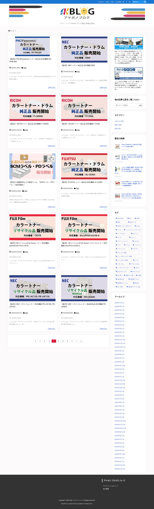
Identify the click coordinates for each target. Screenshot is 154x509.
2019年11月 (120, 469)
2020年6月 (119, 443)
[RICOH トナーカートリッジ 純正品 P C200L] (84, 108)
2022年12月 (120, 340)
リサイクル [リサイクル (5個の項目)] (120, 264)
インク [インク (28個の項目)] (119, 230)
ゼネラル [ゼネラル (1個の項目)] (136, 241)
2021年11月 (120, 384)
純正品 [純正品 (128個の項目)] (137, 283)
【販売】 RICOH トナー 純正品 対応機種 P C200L (80, 124)
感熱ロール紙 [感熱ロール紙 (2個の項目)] (129, 275)
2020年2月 (119, 458)
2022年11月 (120, 343)
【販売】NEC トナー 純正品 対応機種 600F (78, 65)
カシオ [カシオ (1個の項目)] (119, 237)
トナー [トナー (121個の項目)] (119, 245)
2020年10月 (120, 428)
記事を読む (52, 87)
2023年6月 (119, 317)
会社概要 (118, 2)
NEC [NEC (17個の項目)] (118, 222)
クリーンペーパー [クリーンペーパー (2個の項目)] (122, 241)
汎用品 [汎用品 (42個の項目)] (140, 275)
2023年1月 (119, 336)
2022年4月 (119, 369)
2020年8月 (119, 435)
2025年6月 (119, 306)
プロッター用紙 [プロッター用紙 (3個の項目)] (122, 252)
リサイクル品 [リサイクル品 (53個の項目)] (135, 264)
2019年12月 (120, 465)
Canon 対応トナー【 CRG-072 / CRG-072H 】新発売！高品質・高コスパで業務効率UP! (132, 183)
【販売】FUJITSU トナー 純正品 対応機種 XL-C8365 (81, 182)
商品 (107, 2)
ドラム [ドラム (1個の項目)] (128, 245)
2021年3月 (119, 413)
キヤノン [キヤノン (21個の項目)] (133, 237)
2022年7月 (119, 358)
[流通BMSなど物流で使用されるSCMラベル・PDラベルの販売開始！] (32, 166)
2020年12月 (120, 421)
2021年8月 (119, 395)
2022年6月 (119, 362)
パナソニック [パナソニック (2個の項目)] (121, 249)
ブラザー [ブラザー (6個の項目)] (135, 249)
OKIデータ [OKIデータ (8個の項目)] (133, 222)
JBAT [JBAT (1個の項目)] (138, 218)
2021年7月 (119, 399)
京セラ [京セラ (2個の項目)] (137, 268)
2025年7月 (119, 303)
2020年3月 (120, 454)
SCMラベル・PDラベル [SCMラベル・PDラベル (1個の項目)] (124, 226)
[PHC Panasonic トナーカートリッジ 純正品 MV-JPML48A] (32, 46)
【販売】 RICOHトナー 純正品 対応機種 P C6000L (29, 124)
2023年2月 (119, 332)
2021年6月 (119, 402)
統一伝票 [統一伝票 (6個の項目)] (120, 287)
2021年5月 (119, 406)
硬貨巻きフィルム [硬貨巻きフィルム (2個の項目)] (122, 283)
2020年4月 (119, 450)
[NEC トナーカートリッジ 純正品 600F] (84, 50)
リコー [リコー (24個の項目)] (137, 260)
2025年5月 (119, 310)
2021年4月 (119, 410)
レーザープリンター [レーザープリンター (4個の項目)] (123, 268)
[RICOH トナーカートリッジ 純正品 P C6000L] (32, 108)
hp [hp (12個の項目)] (130, 218)
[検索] (145, 2)
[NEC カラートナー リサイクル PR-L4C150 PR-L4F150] (32, 288)
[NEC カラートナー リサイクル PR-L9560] (84, 288)
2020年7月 (119, 439)
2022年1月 (119, 376)
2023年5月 (119, 321)
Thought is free (88, 503)
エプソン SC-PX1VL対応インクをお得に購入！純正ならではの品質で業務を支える (132, 157)
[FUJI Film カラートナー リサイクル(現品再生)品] (84, 227)
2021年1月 (119, 417)
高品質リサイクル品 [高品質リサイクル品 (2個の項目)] (134, 287)
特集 (112, 2)
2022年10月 (120, 347)
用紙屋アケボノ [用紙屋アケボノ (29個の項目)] (134, 279)
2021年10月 (120, 388)
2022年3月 (119, 373)
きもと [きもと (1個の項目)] (138, 226)
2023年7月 (119, 314)
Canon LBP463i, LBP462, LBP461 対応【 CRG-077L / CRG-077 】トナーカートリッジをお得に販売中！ (132, 196)
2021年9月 (119, 391)
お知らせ (101, 2)
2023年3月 (119, 328)
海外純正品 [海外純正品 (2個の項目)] (120, 279)
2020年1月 (119, 461)
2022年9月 (119, 351)
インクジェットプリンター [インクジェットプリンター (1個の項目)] (133, 230)
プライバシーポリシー (110, 486)
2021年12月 (120, 380)
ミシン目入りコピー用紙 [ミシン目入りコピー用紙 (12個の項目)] (124, 256)
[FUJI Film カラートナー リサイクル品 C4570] (32, 227)
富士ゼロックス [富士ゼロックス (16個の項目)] (122, 271)
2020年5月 (119, 447)
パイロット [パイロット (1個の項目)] (138, 245)
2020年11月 (120, 424)
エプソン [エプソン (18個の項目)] (135, 233)
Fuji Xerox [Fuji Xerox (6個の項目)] (120, 218)
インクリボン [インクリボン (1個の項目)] (121, 233)
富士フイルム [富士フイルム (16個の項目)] (136, 271)
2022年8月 (119, 354)
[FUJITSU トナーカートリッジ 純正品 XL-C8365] (84, 166)
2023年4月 (119, 325)
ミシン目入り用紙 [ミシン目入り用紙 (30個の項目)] (122, 260)
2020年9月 (120, 432)
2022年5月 (120, 365)
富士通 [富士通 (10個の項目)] (119, 275)
